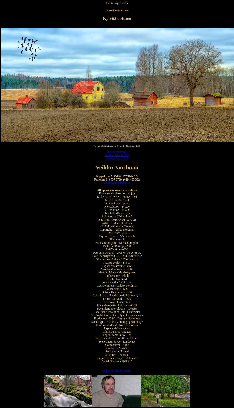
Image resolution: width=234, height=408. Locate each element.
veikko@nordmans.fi (117, 182)
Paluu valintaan (117, 151)
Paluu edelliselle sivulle (117, 370)
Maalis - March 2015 (117, 155)
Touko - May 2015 (117, 158)
